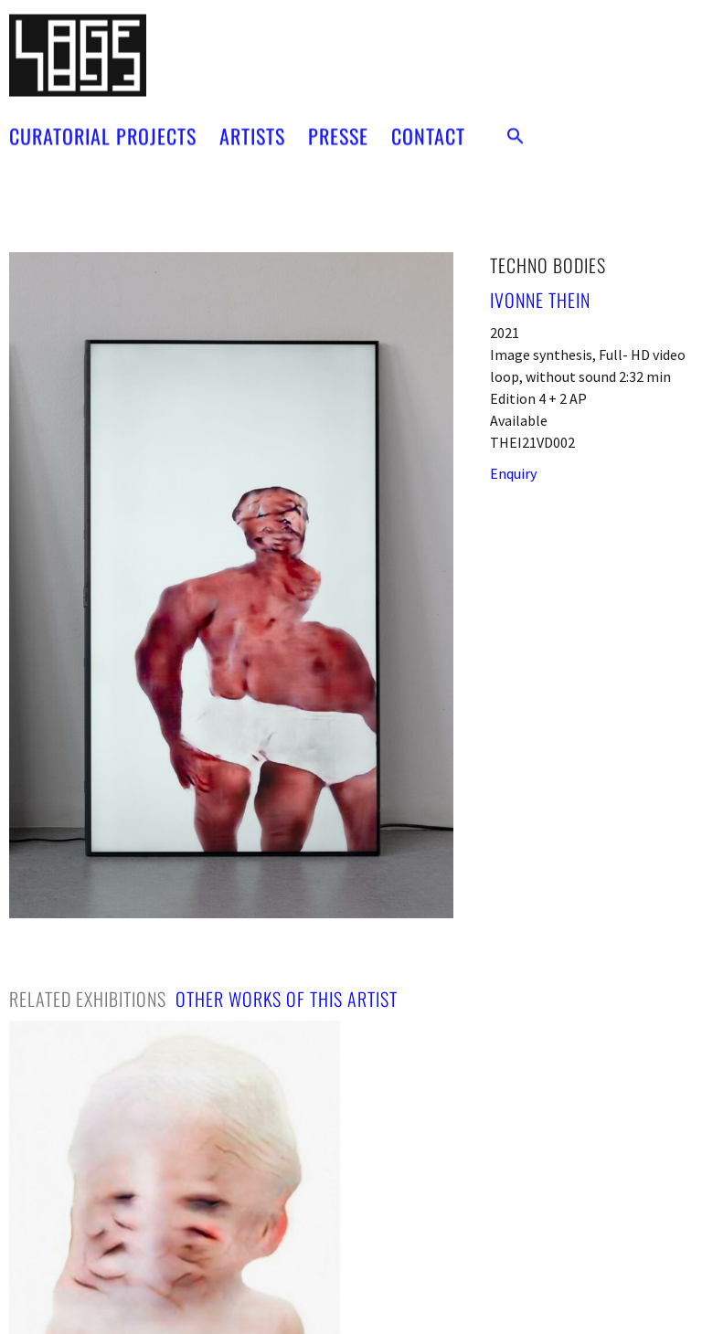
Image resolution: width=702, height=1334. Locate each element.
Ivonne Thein (540, 299)
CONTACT (428, 122)
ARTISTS (252, 122)
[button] (515, 122)
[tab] (87, 998)
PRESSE (338, 122)
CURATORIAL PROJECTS (103, 122)
